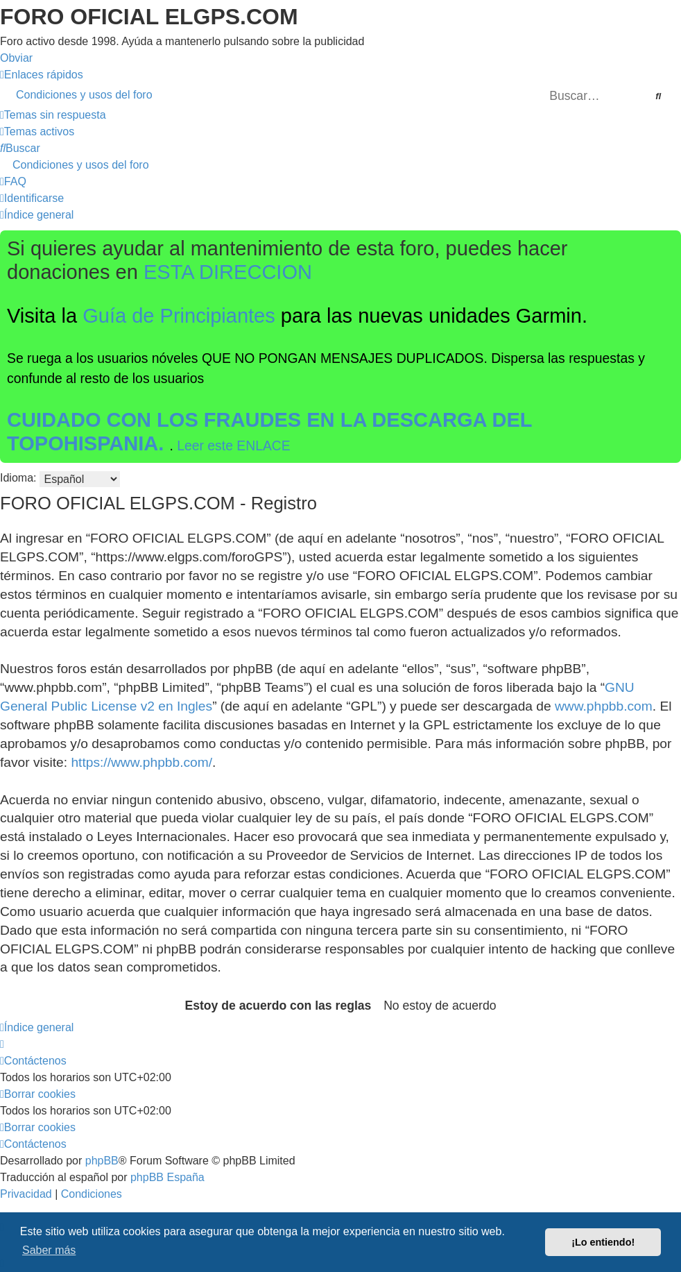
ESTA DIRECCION (228, 272)
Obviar (16, 58)
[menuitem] (340, 95)
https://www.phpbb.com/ (141, 762)
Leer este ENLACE (234, 445)
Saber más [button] (49, 1250)
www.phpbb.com (604, 706)
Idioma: (18, 478)
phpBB (102, 1161)
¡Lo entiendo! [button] (603, 1242)
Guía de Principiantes (179, 316)
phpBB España (167, 1177)
